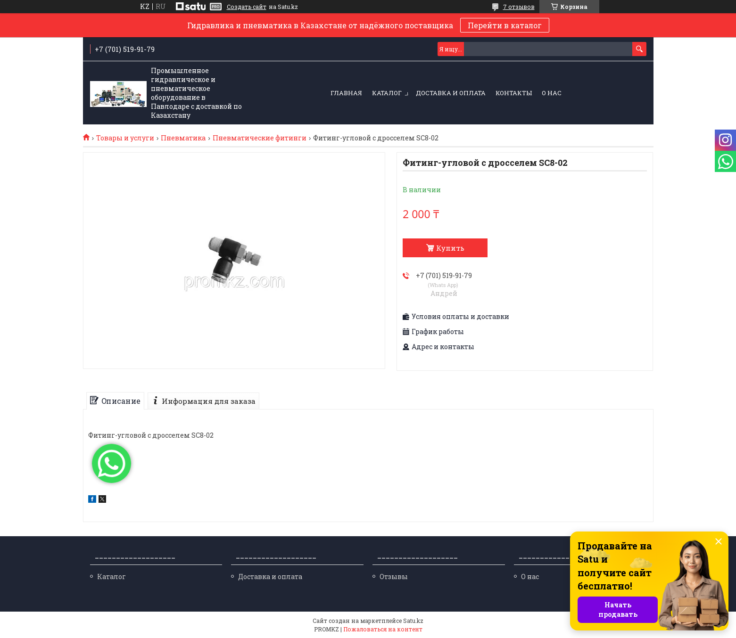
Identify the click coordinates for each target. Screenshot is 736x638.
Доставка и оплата (451, 93)
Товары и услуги (125, 138)
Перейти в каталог (505, 25)
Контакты (514, 93)
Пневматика (183, 138)
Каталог (387, 93)
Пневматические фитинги (259, 138)
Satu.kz (413, 620)
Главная (346, 93)
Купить (450, 248)
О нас (552, 93)
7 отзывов (519, 6)
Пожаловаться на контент (382, 629)
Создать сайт (246, 6)
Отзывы (394, 576)
